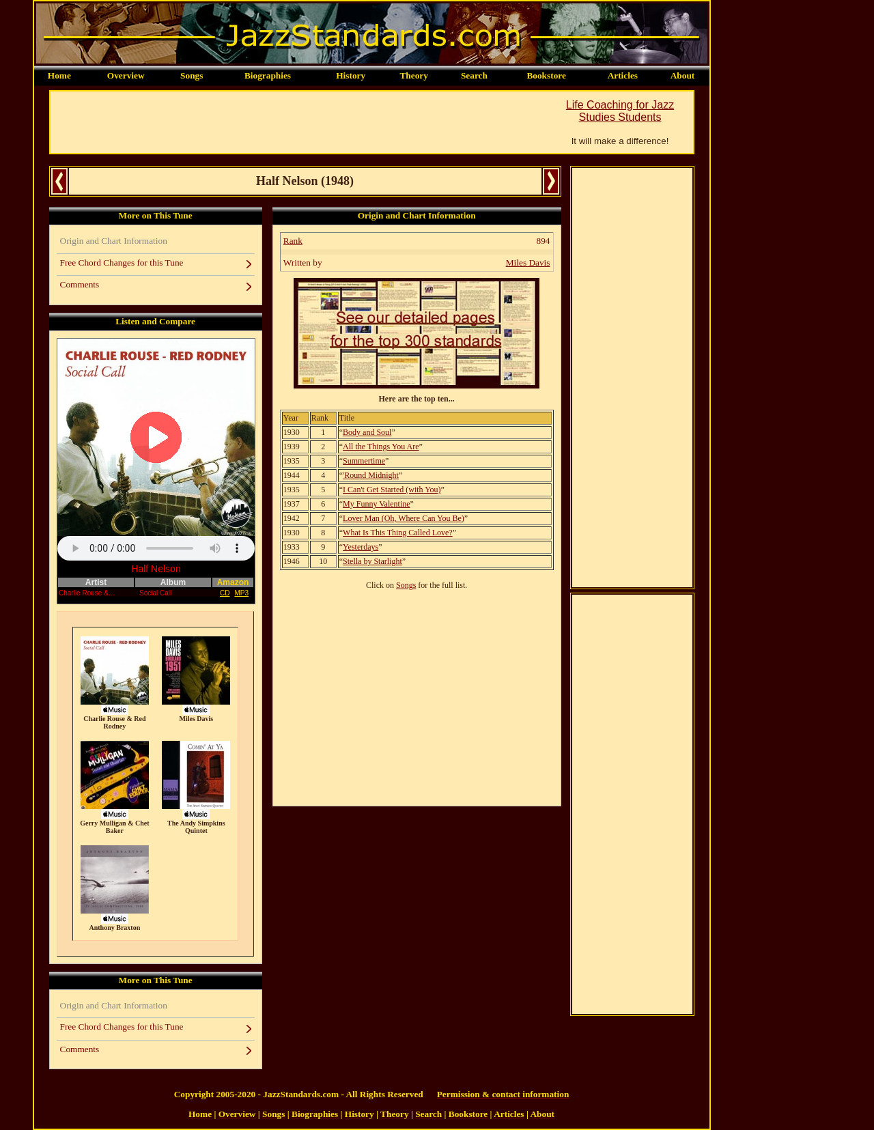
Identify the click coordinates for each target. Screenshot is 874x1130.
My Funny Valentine (376, 504)
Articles (623, 75)
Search (474, 75)
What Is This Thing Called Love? (398, 532)
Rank (292, 241)
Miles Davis (528, 262)
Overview (126, 75)
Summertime (364, 461)
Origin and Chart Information (113, 241)
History (350, 75)
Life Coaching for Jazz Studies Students (620, 111)
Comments (80, 284)
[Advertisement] (299, 122)
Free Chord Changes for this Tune (122, 262)
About (683, 75)
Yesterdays (360, 547)
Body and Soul (367, 432)
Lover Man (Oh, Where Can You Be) (403, 518)
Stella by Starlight (372, 561)
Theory (413, 75)
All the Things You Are (381, 446)
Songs (191, 75)
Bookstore (546, 75)
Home (59, 75)
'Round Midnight (371, 475)
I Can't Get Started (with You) (391, 489)
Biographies (267, 75)
